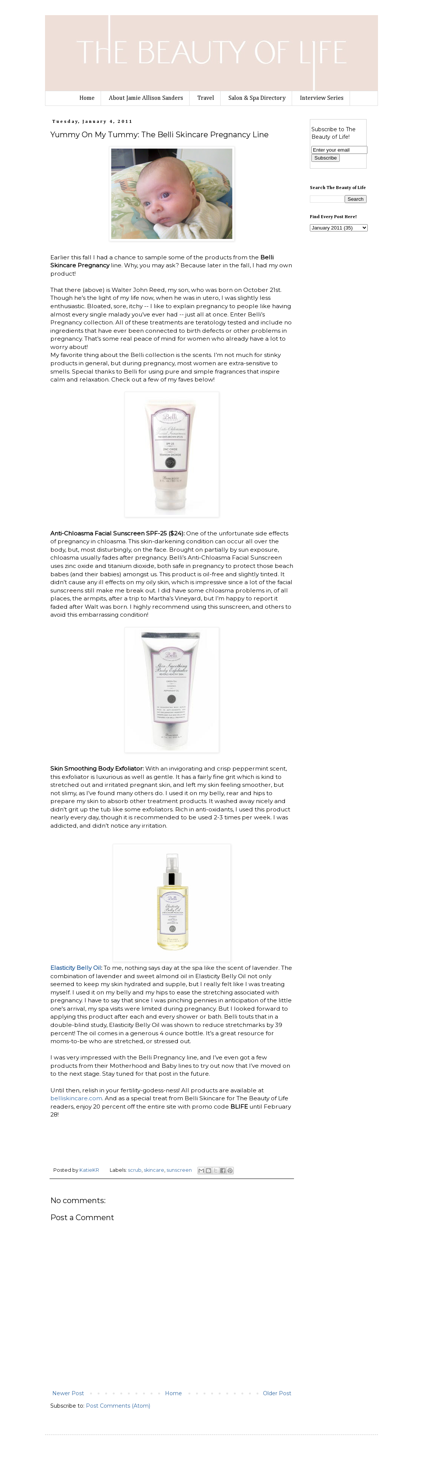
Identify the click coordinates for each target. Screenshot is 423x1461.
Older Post (277, 1393)
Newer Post (68, 1393)
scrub (135, 1170)
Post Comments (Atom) (118, 1405)
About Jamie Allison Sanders (146, 98)
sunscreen (179, 1170)
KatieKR (89, 1170)
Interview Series (322, 98)
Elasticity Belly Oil (75, 967)
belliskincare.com (76, 1098)
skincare (154, 1170)
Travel (206, 98)
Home (87, 98)
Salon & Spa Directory (257, 98)
